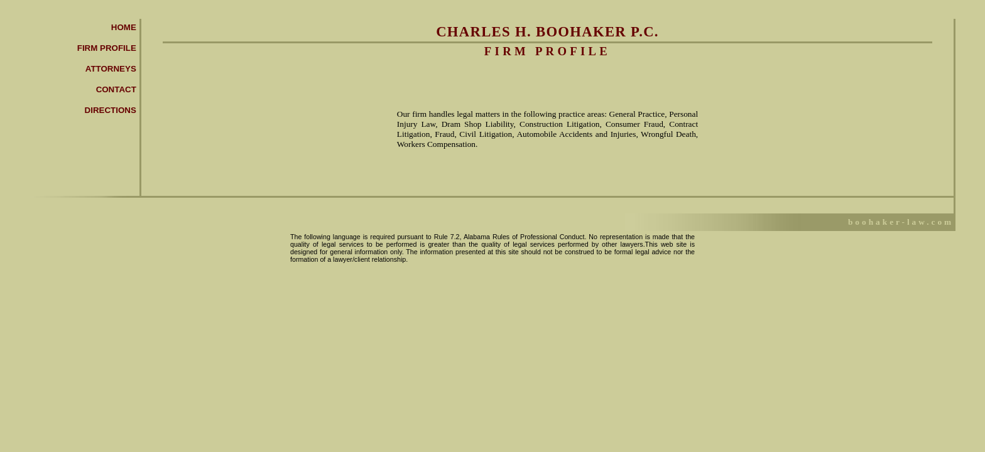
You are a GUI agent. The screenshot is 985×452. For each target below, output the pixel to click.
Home (123, 27)
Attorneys (110, 68)
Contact (116, 89)
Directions (110, 110)
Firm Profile (106, 48)
